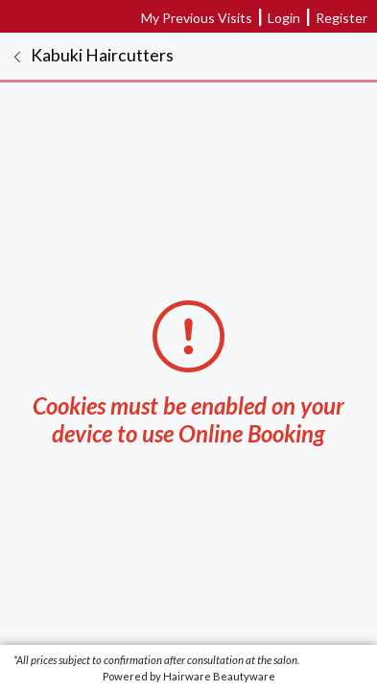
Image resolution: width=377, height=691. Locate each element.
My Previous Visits (196, 18)
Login (284, 18)
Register (341, 18)
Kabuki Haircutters (102, 55)
